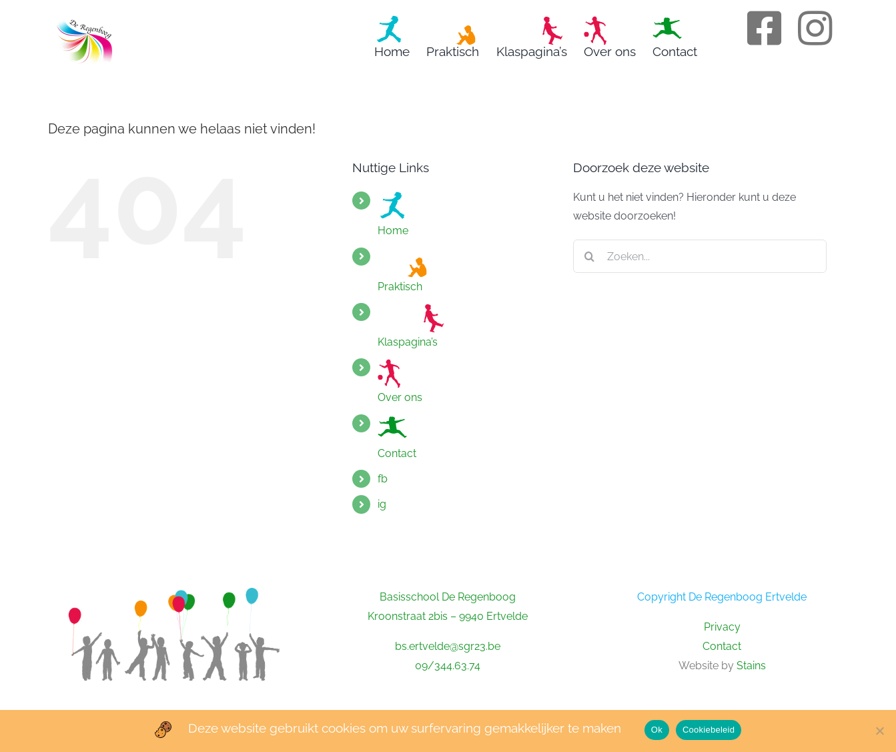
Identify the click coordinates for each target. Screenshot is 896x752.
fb (383, 478)
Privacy (722, 627)
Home (393, 214)
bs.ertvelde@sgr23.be (447, 646)
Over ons (400, 381)
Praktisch (404, 270)
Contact (397, 437)
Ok (656, 730)
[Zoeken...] (700, 256)
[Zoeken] (589, 256)
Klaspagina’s (411, 325)
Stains (751, 665)
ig (382, 504)
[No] (879, 730)
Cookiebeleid (709, 730)
